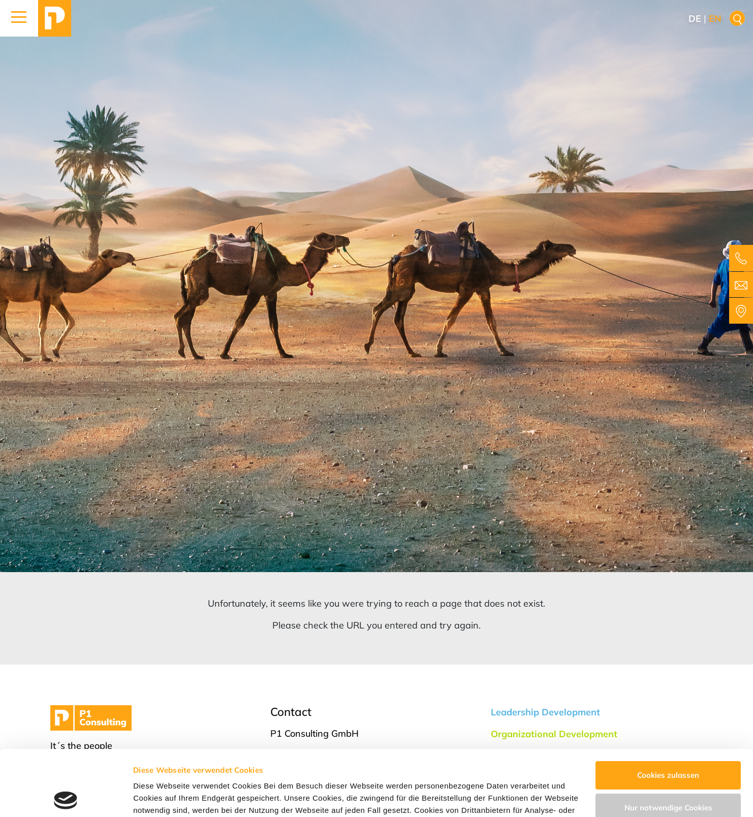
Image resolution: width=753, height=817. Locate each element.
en (715, 18)
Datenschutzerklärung (472, 769)
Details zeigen (158, 797)
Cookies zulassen (668, 709)
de (694, 18)
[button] (19, 18)
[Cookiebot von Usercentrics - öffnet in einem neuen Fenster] (65, 797)
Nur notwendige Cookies (668, 741)
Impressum (549, 769)
